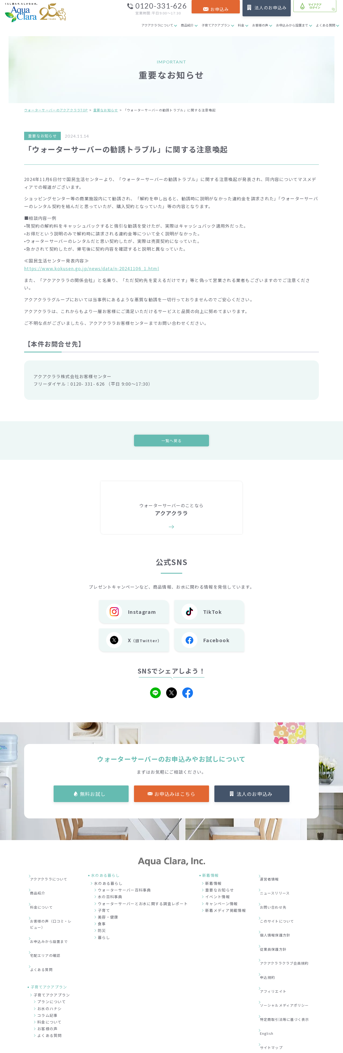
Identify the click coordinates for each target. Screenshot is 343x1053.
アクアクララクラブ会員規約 (289, 926)
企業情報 (226, 1021)
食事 (102, 925)
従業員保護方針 (277, 917)
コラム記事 (47, 975)
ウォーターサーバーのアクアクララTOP (56, 110)
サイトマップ (275, 974)
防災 (102, 932)
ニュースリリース (279, 885)
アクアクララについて (157, 25)
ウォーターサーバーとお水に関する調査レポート (143, 905)
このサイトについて (281, 901)
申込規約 (271, 934)
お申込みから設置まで (292, 25)
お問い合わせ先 (277, 893)
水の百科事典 (110, 898)
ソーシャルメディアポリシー (289, 950)
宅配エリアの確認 (49, 924)
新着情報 (213, 884)
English (271, 966)
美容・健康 (108, 918)
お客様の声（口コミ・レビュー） (53, 905)
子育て (104, 911)
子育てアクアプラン (216, 25)
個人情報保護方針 (279, 909)
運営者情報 (273, 877)
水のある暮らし (108, 884)
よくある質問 (325, 25)
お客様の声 (260, 25)
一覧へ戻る (171, 441)
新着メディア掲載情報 (225, 911)
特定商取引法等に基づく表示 (289, 958)
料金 (241, 25)
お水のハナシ (49, 969)
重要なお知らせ (105, 110)
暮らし (104, 938)
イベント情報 (217, 898)
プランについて (51, 962)
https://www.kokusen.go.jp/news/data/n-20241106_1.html (91, 268)
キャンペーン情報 (221, 905)
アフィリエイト (277, 942)
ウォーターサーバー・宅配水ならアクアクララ (197, 1047)
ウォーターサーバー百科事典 (124, 891)
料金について (45, 893)
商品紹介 (187, 25)
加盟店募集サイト (289, 1021)
